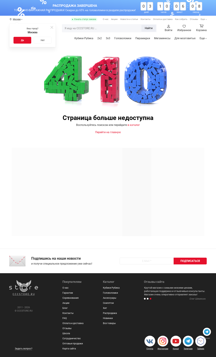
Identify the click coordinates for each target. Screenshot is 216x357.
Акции (114, 19)
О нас (106, 19)
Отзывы (194, 19)
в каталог (134, 125)
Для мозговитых (185, 38)
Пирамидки (142, 38)
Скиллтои (108, 303)
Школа (66, 333)
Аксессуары (109, 298)
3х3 (108, 38)
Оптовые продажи (72, 343)
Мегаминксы (162, 38)
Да (22, 40)
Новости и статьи (129, 19)
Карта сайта (69, 348)
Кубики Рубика (83, 38)
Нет (43, 40)
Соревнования (70, 298)
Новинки (108, 318)
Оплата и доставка (162, 19)
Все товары (109, 323)
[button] (145, 299)
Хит (105, 308)
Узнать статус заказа (85, 19)
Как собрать (181, 19)
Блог (65, 308)
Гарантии (67, 292)
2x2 (99, 38)
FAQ (64, 318)
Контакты (146, 19)
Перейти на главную (108, 132)
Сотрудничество (71, 338)
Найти (149, 28)
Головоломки (122, 38)
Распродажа (110, 313)
